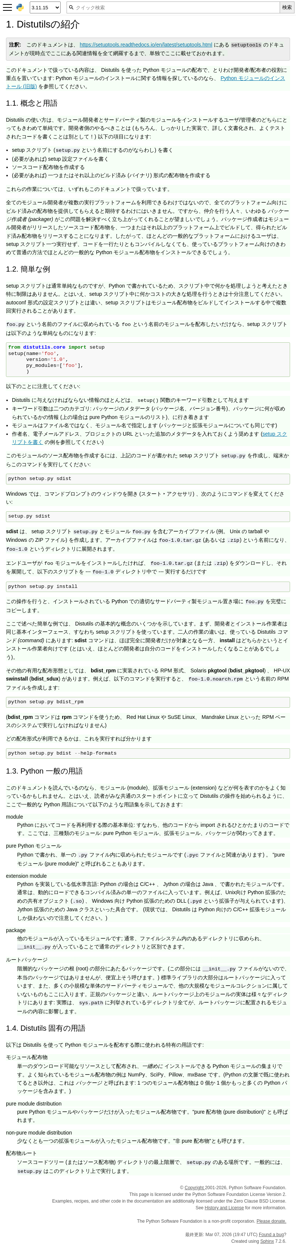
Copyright (194, 1187)
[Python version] (45, 7)
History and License (224, 1207)
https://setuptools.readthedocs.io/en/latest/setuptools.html (146, 45)
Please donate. (271, 1221)
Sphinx (267, 1241)
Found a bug (271, 1234)
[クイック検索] (173, 7)
